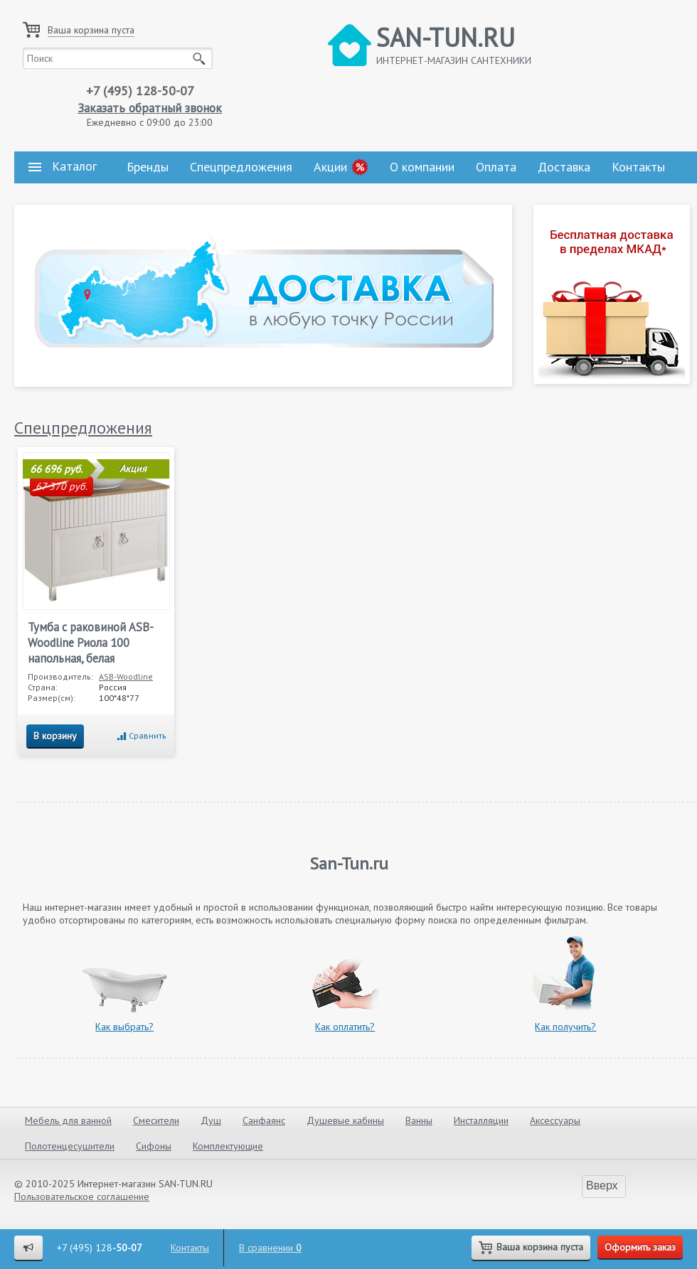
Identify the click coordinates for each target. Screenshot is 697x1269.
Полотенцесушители (70, 1146)
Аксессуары (555, 1120)
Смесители (156, 1120)
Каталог (62, 166)
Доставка (564, 167)
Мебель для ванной (68, 1120)
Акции (330, 167)
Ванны (418, 1120)
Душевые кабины (345, 1120)
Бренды (148, 167)
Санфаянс (264, 1120)
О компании (422, 167)
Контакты (638, 167)
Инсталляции (481, 1120)
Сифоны (153, 1146)
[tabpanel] (263, 296)
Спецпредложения (241, 167)
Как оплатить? (345, 1026)
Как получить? (565, 1026)
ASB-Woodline (126, 676)
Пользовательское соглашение (81, 1196)
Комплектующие (228, 1146)
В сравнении (270, 1247)
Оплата (496, 167)
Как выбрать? (124, 1026)
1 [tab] (498, 363)
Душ (211, 1120)
